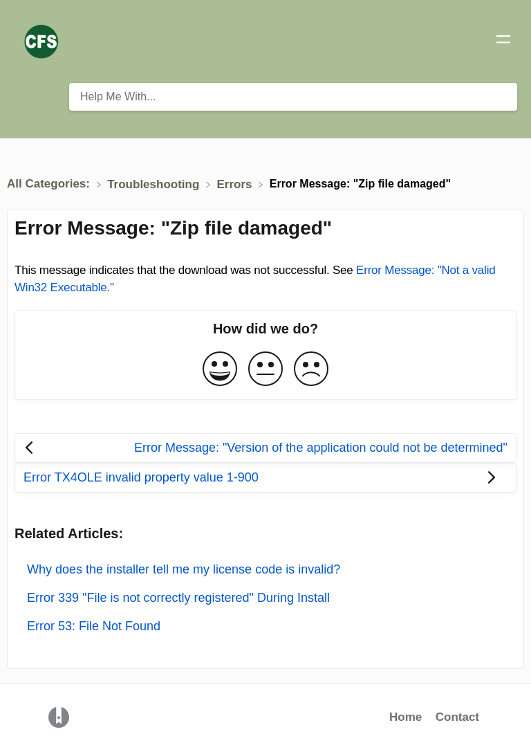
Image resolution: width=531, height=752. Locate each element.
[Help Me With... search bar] (293, 97)
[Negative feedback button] (311, 370)
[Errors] (236, 183)
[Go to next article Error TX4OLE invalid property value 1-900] (265, 478)
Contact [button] (457, 717)
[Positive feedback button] (219, 370)
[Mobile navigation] (503, 41)
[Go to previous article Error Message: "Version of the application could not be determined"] (265, 448)
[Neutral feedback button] (265, 370)
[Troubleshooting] (155, 183)
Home (405, 717)
